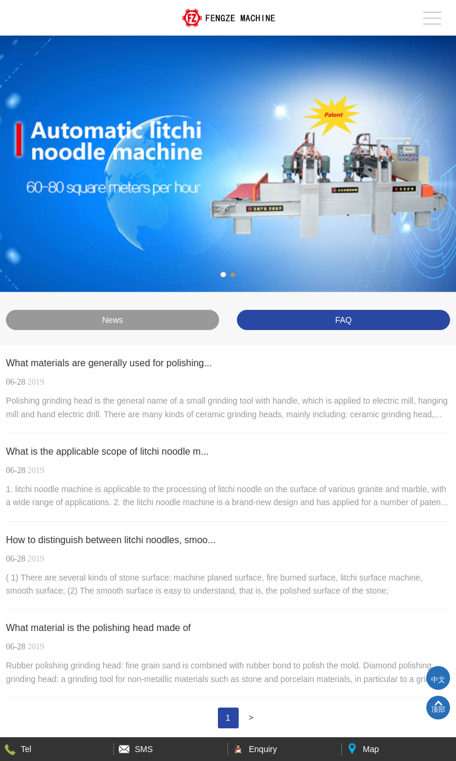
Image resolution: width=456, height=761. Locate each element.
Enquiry (263, 749)
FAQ (343, 320)
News (112, 320)
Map (371, 749)
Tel (26, 749)
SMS (144, 749)
